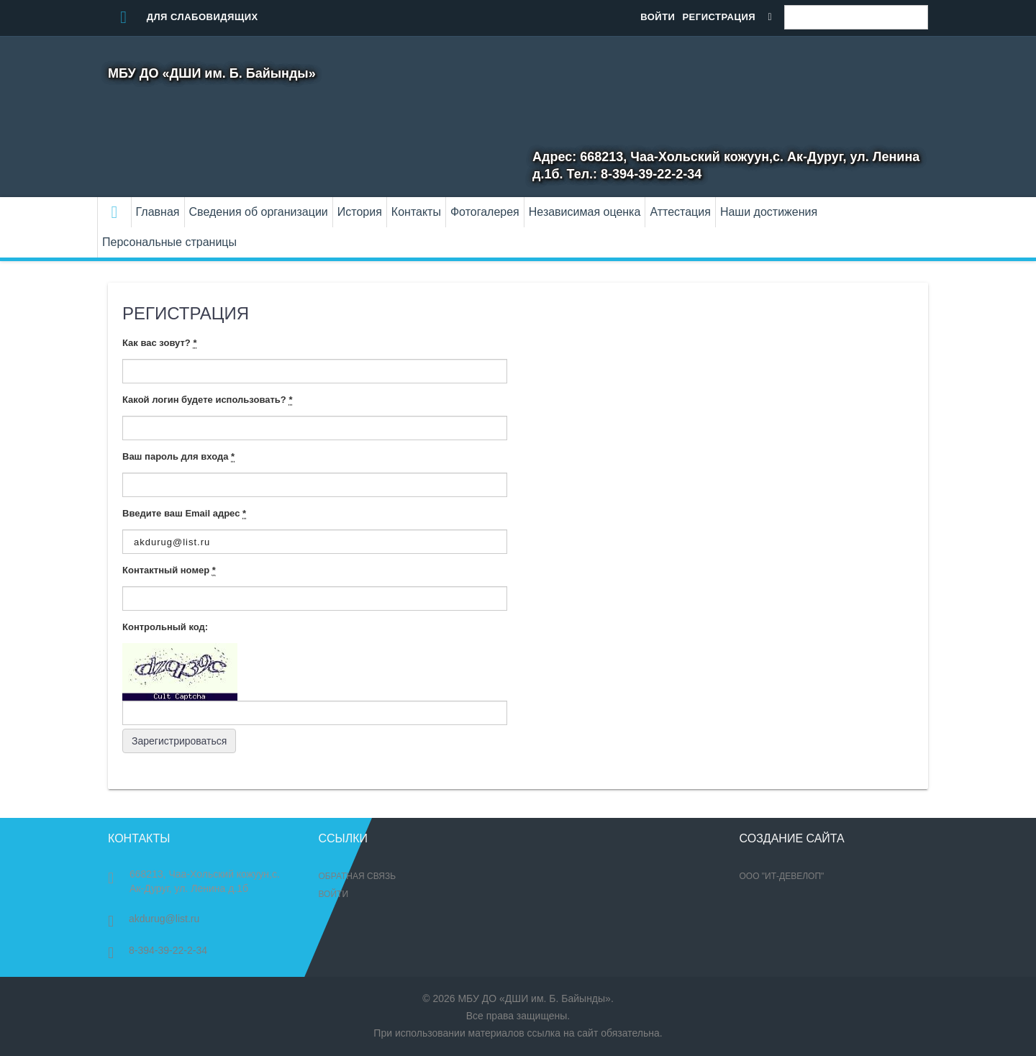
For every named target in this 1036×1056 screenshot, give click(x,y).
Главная (158, 212)
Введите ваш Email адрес (184, 513)
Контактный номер (169, 570)
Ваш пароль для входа (178, 457)
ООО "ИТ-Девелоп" (782, 876)
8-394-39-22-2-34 (157, 950)
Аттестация (680, 212)
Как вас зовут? (159, 343)
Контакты (416, 212)
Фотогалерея (484, 212)
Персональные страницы (169, 242)
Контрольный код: (165, 627)
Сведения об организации (258, 212)
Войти (657, 17)
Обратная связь (357, 876)
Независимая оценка (585, 212)
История (359, 212)
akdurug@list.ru (153, 918)
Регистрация (718, 17)
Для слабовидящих (183, 17)
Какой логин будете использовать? (207, 400)
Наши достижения (768, 212)
